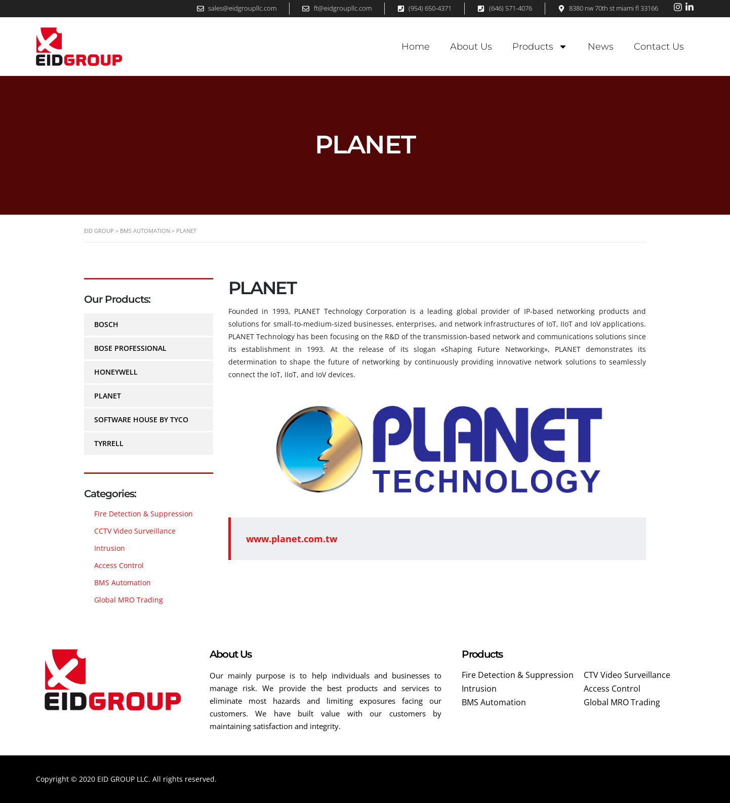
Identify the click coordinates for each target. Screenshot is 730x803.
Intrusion (109, 548)
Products (539, 46)
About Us (471, 46)
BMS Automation (122, 582)
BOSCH (106, 324)
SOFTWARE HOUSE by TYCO (141, 419)
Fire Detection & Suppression (143, 513)
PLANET (107, 395)
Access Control (119, 565)
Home (415, 46)
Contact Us (659, 46)
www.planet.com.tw (291, 539)
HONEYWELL (116, 372)
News (601, 46)
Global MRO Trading (128, 600)
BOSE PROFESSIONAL (130, 348)
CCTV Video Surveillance (135, 531)
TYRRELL (109, 443)
